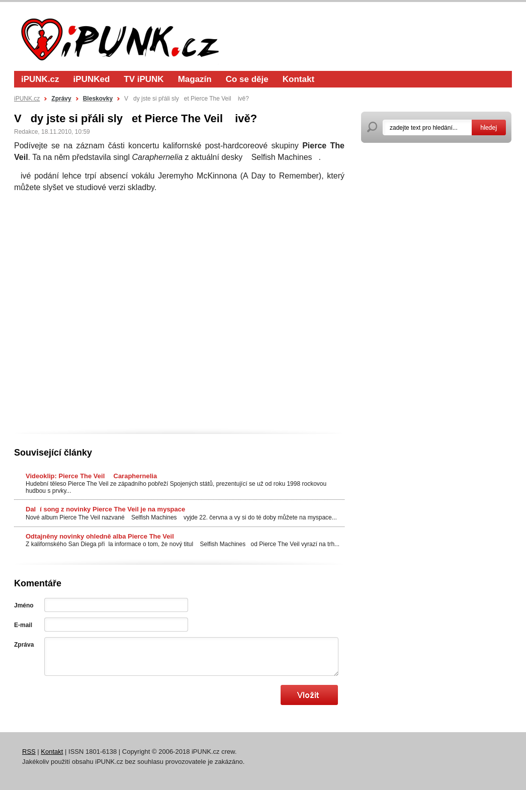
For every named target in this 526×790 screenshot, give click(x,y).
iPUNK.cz (40, 79)
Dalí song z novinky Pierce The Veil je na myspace (105, 509)
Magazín (195, 79)
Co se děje (247, 79)
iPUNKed (91, 79)
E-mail (23, 625)
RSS (29, 751)
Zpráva (24, 644)
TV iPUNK (143, 79)
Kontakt (298, 79)
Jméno (24, 605)
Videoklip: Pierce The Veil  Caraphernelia (91, 476)
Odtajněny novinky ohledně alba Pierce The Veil (100, 536)
